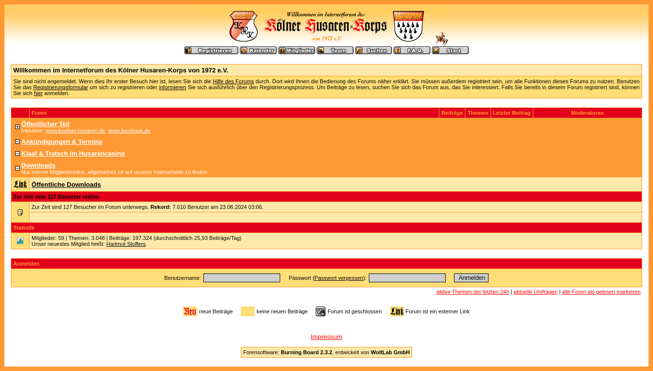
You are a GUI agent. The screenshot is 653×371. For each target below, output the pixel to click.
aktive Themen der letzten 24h (472, 292)
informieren (172, 87)
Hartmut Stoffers (126, 244)
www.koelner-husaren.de (75, 131)
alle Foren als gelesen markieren (601, 292)
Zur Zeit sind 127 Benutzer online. (56, 197)
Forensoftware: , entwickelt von (326, 352)
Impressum (326, 336)
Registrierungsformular (60, 87)
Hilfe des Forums (233, 81)
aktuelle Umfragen (535, 292)
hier (38, 93)
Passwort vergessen (338, 278)
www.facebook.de (129, 131)
